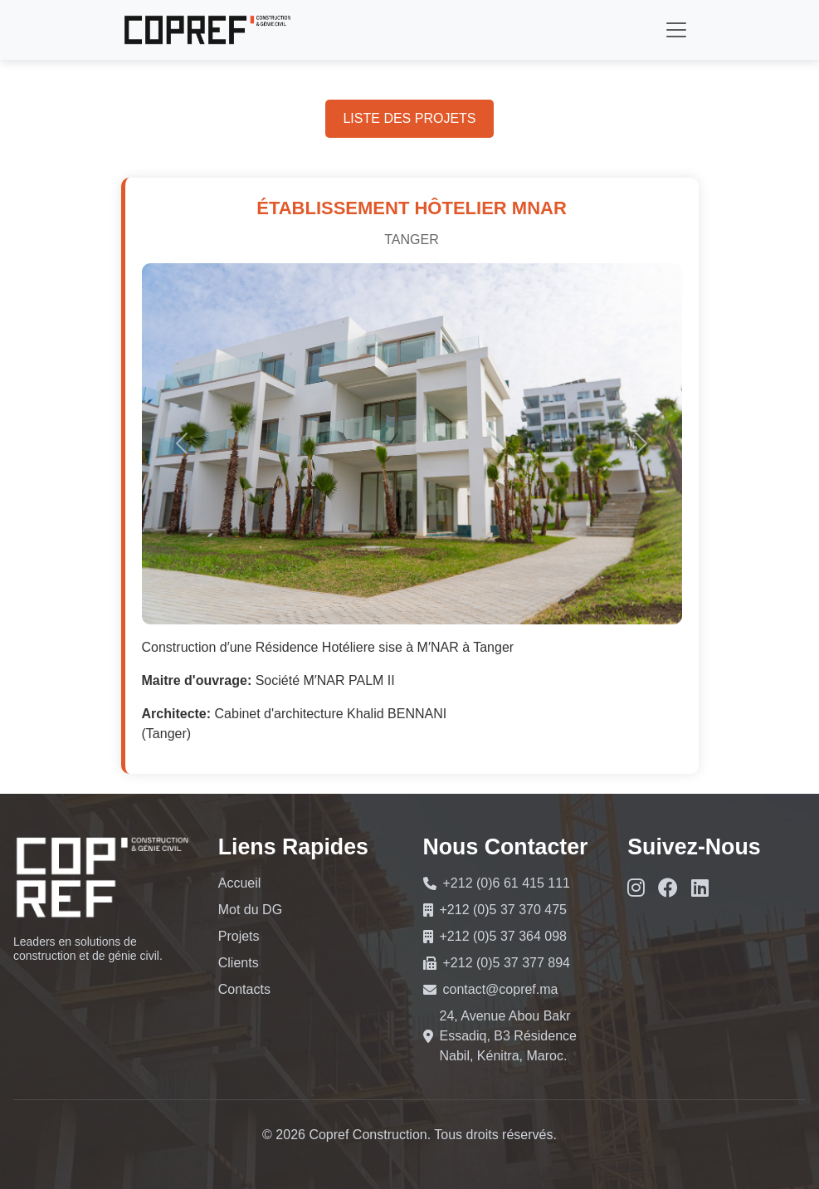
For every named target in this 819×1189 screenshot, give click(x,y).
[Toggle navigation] (676, 30)
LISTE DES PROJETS (409, 118)
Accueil (239, 883)
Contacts (244, 989)
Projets (239, 936)
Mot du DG (250, 910)
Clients (238, 963)
